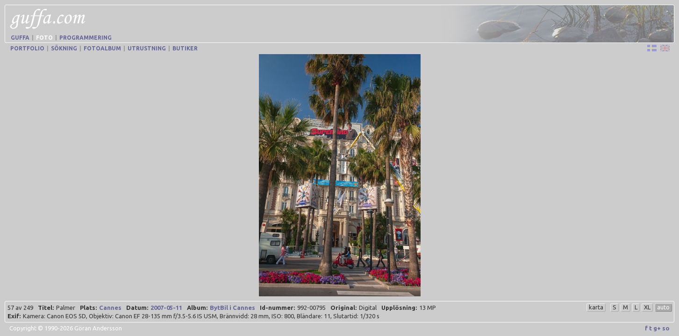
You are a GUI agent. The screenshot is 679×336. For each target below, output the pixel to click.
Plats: (88, 307)
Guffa (20, 38)
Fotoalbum (102, 48)
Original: (343, 307)
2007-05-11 (166, 307)
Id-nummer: (277, 307)
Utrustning (147, 48)
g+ (657, 328)
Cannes (110, 307)
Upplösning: (399, 307)
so (666, 328)
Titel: (46, 307)
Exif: (14, 316)
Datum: (137, 307)
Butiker (185, 48)
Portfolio (27, 48)
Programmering (85, 38)
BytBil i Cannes (232, 307)
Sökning (64, 48)
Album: (197, 307)
